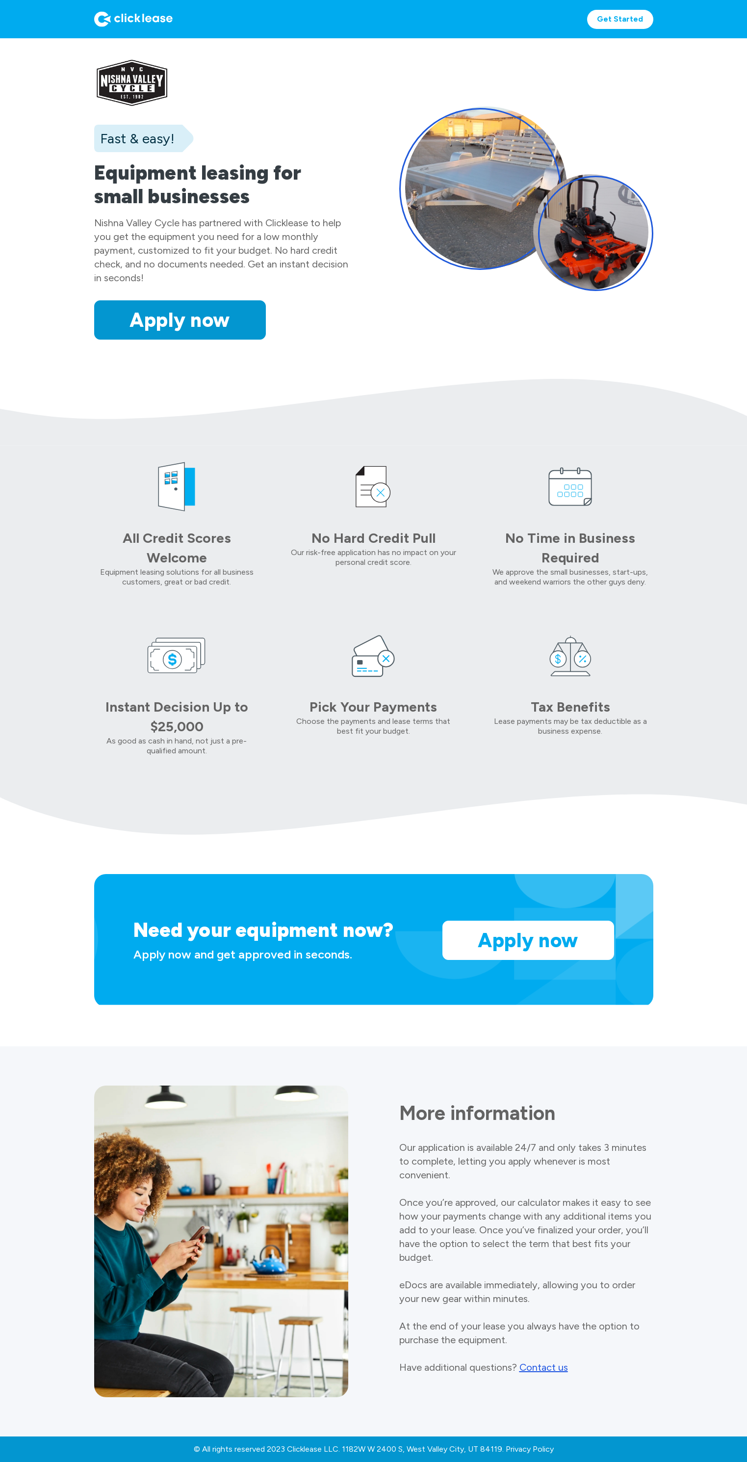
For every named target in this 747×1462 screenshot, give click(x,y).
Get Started (620, 19)
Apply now (179, 320)
